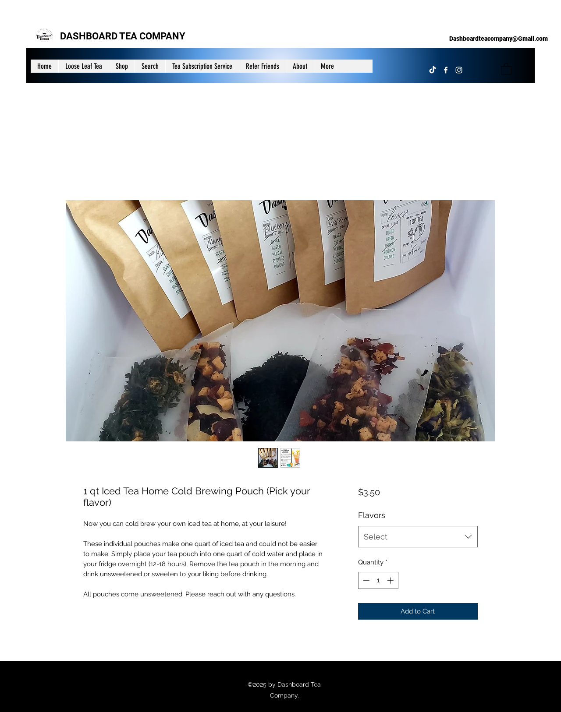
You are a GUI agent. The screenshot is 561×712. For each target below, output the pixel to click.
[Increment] (391, 580)
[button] (506, 68)
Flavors (371, 515)
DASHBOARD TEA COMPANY (122, 36)
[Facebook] (445, 70)
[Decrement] (365, 580)
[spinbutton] (378, 580)
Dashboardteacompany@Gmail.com (498, 38)
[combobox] (418, 537)
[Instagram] (458, 70)
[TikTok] (432, 70)
